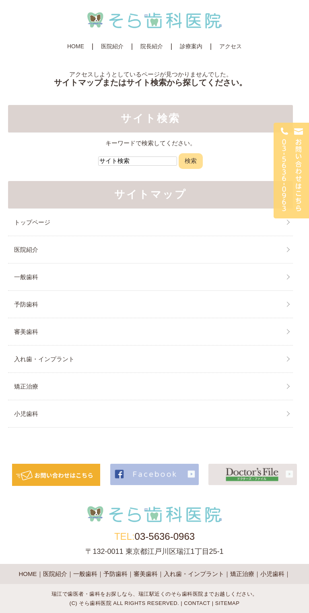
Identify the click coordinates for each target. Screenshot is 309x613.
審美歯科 (26, 331)
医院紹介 (112, 46)
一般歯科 (26, 277)
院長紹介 (151, 46)
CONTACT (197, 603)
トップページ (32, 222)
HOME (75, 46)
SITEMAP (227, 603)
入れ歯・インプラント (44, 359)
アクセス (230, 46)
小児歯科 (26, 413)
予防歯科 (26, 304)
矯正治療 (26, 386)
